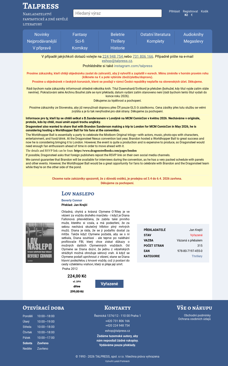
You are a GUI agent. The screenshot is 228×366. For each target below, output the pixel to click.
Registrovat (190, 11)
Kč (186, 15)
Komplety (155, 41)
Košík (204, 11)
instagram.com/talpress (133, 66)
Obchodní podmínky (197, 315)
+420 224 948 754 (117, 325)
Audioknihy (193, 34)
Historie (118, 48)
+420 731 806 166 (117, 321)
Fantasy (80, 34)
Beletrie (118, 34)
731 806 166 (143, 56)
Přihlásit (174, 11)
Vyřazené (109, 283)
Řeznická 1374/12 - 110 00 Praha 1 (117, 316)
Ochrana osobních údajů (194, 319)
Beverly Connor (71, 200)
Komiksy (80, 48)
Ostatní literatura (155, 34)
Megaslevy (193, 41)
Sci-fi (79, 41)
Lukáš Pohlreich (122, 361)
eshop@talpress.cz (117, 331)
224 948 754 (112, 56)
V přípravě (42, 48)
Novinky (41, 34)
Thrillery (118, 41)
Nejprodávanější (42, 41)
